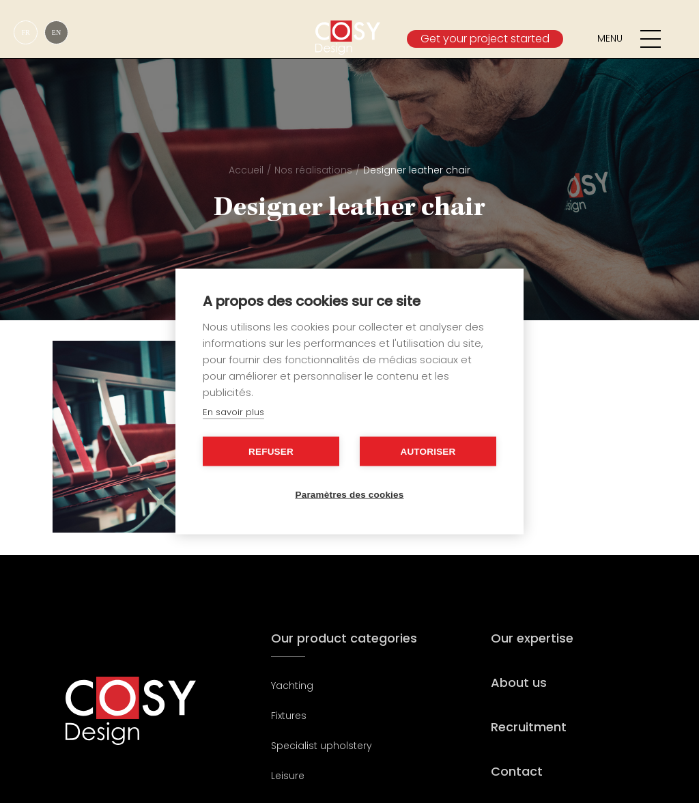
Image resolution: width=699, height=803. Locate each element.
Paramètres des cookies (350, 495)
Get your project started (485, 38)
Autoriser (427, 452)
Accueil (246, 170)
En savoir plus (233, 412)
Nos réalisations (313, 170)
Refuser (271, 452)
